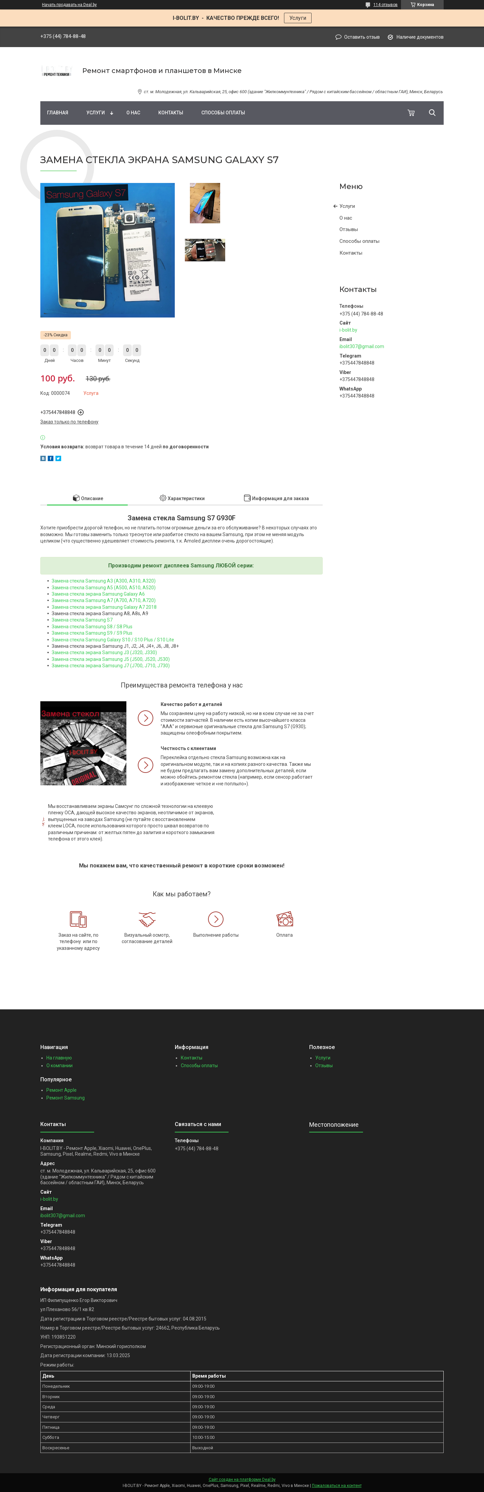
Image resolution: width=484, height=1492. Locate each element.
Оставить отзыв (362, 37)
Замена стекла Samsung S (81, 620)
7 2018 (149, 607)
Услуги (297, 18)
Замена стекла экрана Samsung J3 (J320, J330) (104, 652)
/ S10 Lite (163, 639)
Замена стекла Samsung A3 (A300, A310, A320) (104, 581)
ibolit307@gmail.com (361, 346)
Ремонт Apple (61, 1090)
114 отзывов (385, 4)
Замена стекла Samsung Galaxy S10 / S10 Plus (102, 639)
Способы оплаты (223, 112)
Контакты (170, 112)
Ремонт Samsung (65, 1098)
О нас (133, 112)
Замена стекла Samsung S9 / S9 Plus (92, 633)
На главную (59, 1057)
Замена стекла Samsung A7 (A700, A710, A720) (104, 600)
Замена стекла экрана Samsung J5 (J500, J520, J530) (111, 659)
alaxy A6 (136, 594)
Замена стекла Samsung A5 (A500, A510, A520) (104, 587)
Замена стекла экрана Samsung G (89, 594)
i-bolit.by (348, 330)
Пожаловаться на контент (337, 1485)
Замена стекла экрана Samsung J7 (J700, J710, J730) (111, 665)
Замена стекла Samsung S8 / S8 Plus (92, 626)
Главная (57, 112)
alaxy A (134, 607)
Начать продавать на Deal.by (69, 4)
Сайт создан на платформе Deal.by (242, 1479)
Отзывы (348, 229)
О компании (59, 1065)
